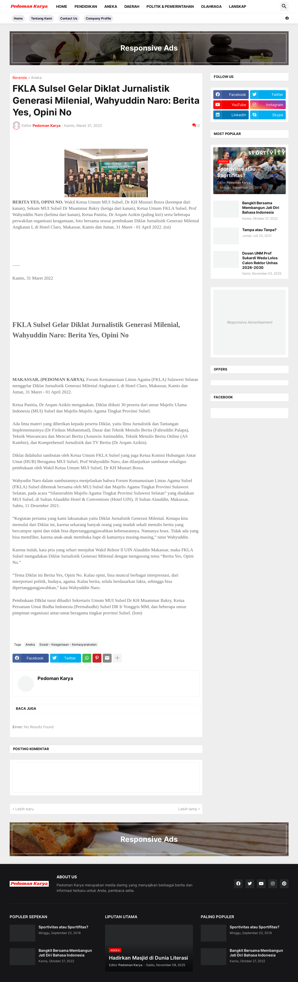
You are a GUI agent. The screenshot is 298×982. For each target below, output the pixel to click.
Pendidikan (86, 6)
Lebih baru (24, 809)
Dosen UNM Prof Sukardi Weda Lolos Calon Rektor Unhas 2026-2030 (260, 260)
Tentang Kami (41, 18)
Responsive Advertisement (249, 322)
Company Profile (98, 18)
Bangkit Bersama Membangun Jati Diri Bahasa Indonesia (260, 207)
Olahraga (211, 6)
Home (61, 6)
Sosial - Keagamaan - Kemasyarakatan (68, 644)
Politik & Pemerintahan (170, 6)
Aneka (110, 6)
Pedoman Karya (55, 678)
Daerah (131, 6)
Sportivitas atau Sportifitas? (63, 927)
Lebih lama (187, 809)
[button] (284, 6)
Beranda (20, 78)
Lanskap (237, 6)
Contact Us (68, 18)
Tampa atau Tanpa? (259, 229)
